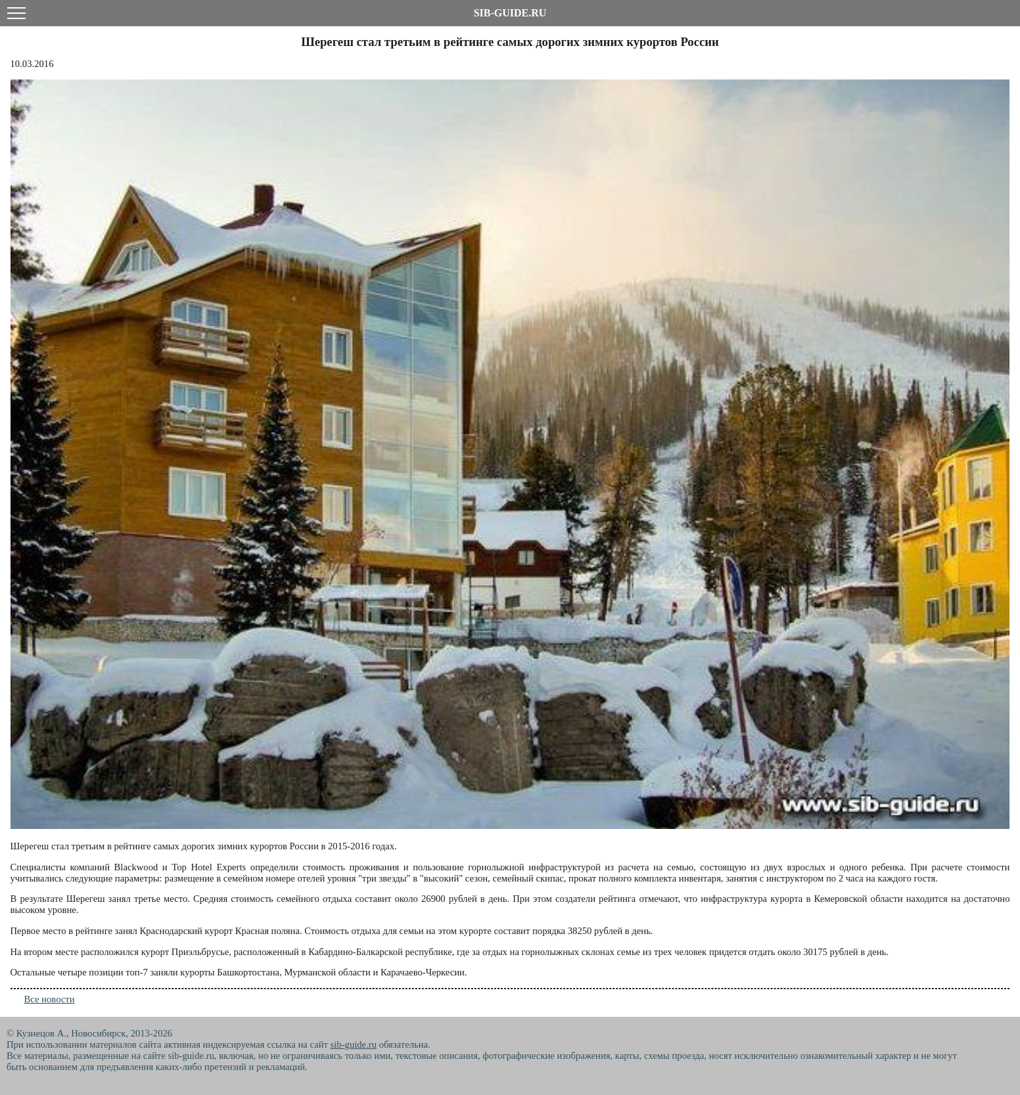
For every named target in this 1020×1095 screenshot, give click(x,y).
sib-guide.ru (354, 1044)
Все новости (49, 999)
